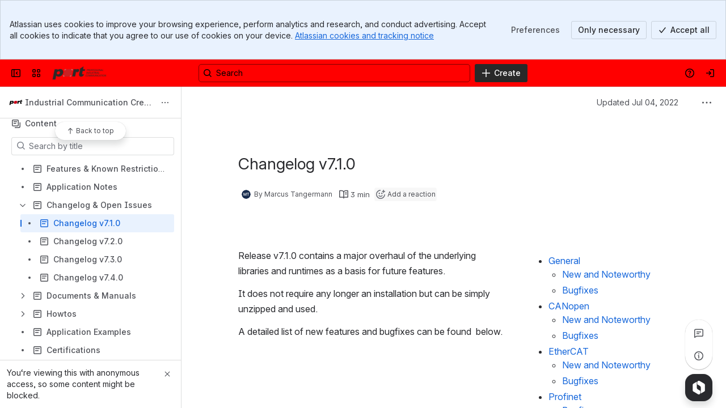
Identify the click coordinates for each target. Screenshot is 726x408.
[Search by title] (100, 146)
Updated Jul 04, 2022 (637, 102)
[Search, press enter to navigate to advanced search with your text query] (334, 73)
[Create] (501, 73)
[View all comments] (699, 333)
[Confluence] (79, 73)
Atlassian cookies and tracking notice (364, 35)
